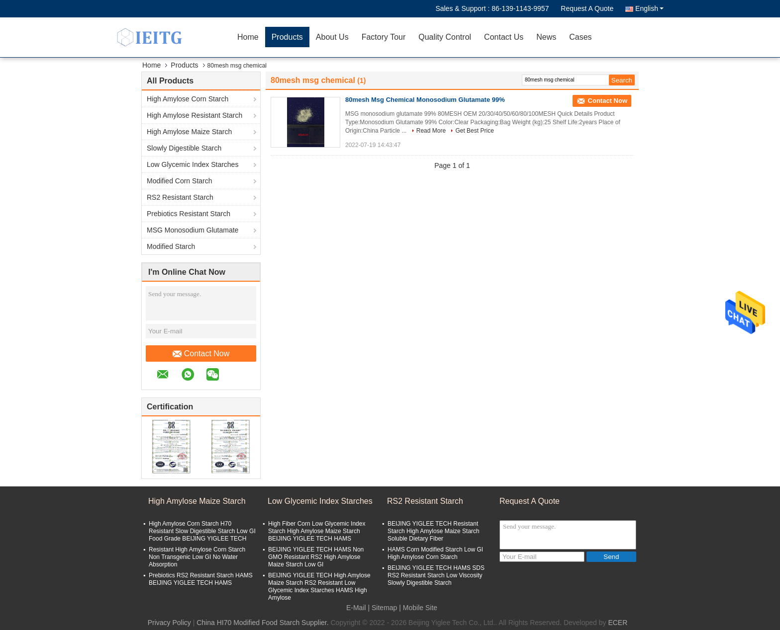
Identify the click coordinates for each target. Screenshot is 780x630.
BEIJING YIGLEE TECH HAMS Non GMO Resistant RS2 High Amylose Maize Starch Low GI (316, 557)
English (649, 8)
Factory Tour (384, 37)
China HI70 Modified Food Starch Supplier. (263, 623)
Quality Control (444, 37)
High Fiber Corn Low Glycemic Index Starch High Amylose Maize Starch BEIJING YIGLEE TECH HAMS (316, 531)
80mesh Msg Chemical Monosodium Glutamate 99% (425, 99)
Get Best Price (474, 130)
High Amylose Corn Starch (187, 99)
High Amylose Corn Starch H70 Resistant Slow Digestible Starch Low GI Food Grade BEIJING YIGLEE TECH (202, 531)
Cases (580, 37)
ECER (617, 623)
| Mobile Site (418, 608)
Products (287, 37)
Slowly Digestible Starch (184, 148)
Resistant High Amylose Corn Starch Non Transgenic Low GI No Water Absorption (197, 557)
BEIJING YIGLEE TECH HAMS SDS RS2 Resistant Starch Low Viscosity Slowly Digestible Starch (436, 575)
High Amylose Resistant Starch (194, 115)
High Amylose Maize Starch (189, 132)
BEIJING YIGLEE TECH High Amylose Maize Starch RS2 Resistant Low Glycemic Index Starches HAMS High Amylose (319, 586)
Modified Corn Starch (179, 181)
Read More (431, 130)
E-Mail (356, 608)
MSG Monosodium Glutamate (192, 230)
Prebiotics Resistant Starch (188, 214)
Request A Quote (587, 8)
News (546, 37)
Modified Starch (171, 246)
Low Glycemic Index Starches (192, 164)
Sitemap (384, 608)
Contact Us (503, 37)
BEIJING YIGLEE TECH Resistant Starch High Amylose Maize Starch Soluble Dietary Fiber (434, 531)
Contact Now (201, 353)
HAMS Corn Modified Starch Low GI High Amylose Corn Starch (435, 553)
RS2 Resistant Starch (180, 197)
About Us (332, 37)
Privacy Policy (169, 623)
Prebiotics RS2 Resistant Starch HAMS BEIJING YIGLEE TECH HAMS (201, 579)
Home (248, 37)
